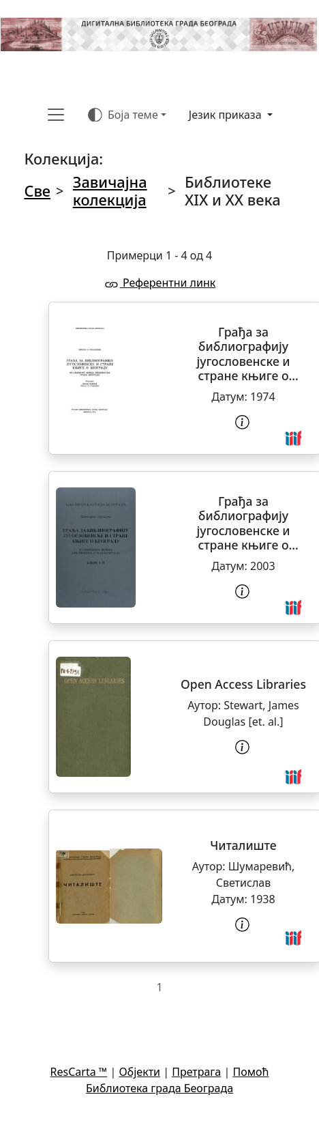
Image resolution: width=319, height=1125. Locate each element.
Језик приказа (226, 114)
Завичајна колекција (110, 191)
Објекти (139, 1071)
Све (37, 191)
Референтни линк (159, 282)
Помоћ (250, 1071)
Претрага (196, 1071)
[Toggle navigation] (55, 115)
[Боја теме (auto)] (127, 114)
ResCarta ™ (79, 1071)
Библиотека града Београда (159, 1088)
